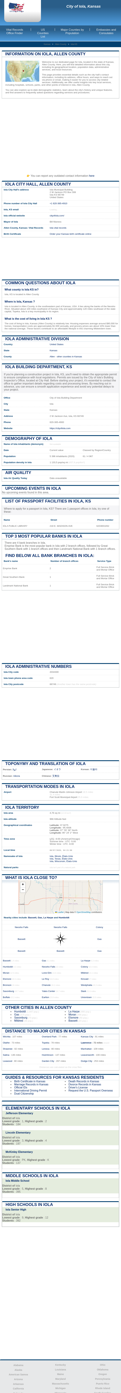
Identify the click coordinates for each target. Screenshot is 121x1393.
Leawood (7, 1061)
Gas (40, 917)
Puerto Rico (102, 1383)
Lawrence (86, 1042)
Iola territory (22, 807)
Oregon (102, 1374)
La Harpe (48, 917)
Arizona (18, 1379)
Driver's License (78, 1087)
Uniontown (86, 997)
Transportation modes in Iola (40, 786)
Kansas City (87, 1036)
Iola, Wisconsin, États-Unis (63, 861)
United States (56, 344)
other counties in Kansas (69, 356)
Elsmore (7, 979)
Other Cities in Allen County (38, 1007)
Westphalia (86, 985)
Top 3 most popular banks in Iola (43, 536)
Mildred (85, 973)
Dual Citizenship (24, 1093)
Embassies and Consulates (106, 31)
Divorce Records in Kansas (85, 1084)
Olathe (6, 1042)
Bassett (32, 917)
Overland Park (49, 1036)
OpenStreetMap (83, 912)
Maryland (60, 1379)
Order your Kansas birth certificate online (70, 234)
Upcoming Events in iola (33, 488)
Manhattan (86, 1049)
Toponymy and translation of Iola (45, 763)
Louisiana (60, 1369)
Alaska (18, 1370)
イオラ (57, 769)
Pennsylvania (102, 1379)
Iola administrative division (37, 338)
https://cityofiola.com (60, 428)
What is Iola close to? (31, 877)
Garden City (48, 1061)
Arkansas (18, 1384)
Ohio (102, 1364)
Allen (52, 356)
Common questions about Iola (40, 282)
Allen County (60, 44)
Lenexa (45, 1049)
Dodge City (86, 1061)
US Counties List (43, 33)
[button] (22, 884)
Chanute (46, 985)
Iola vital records (58, 228)
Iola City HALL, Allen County (38, 184)
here (91, 175)
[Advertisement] (60, 135)
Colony (99, 927)
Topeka (45, 1042)
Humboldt (64, 917)
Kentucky (60, 1364)
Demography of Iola (28, 438)
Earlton (45, 997)
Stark (83, 991)
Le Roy (45, 979)
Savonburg (8, 991)
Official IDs (20, 1087)
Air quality (18, 472)
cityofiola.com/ (57, 215)
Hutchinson (47, 1055)
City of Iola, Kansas (83, 6)
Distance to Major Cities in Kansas (45, 1031)
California (18, 1388)
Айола (16, 776)
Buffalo (6, 997)
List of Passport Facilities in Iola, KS (48, 501)
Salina (6, 1055)
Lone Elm (46, 973)
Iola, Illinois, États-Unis (61, 856)
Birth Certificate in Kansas (29, 1081)
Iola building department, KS (38, 366)
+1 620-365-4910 (58, 203)
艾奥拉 (55, 776)
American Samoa (18, 1374)
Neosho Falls (21, 927)
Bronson (7, 985)
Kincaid (85, 979)
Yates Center (48, 991)
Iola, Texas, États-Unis (61, 858)
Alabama (18, 1365)
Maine (60, 1374)
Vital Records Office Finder (14, 31)
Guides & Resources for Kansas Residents (54, 1077)
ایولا (14, 769)
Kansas (47, 44)
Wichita (6, 1036)
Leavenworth (87, 1055)
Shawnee (8, 1049)
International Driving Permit (30, 1090)
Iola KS (74, 44)
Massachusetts (60, 1383)
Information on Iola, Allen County (45, 54)
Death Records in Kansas (84, 1081)
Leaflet (59, 912)
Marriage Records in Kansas (31, 1084)
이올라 (93, 769)
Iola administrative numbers (38, 666)
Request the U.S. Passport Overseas (91, 1090)
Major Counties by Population (72, 31)
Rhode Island (102, 1388)
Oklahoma (102, 1369)
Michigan (60, 1388)
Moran (6, 973)
